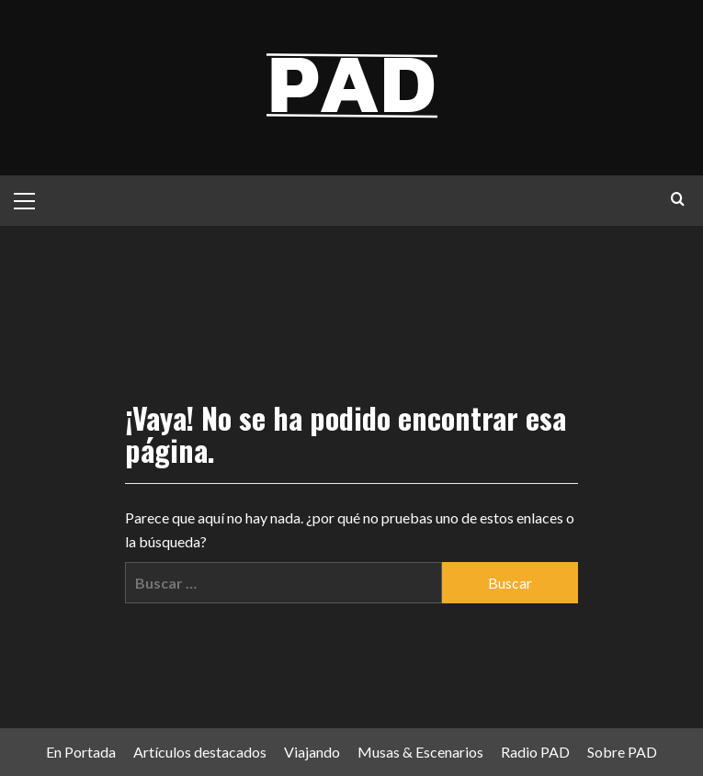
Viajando (312, 751)
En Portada (81, 751)
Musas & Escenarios (420, 751)
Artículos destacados (199, 751)
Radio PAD (535, 751)
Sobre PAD (622, 751)
